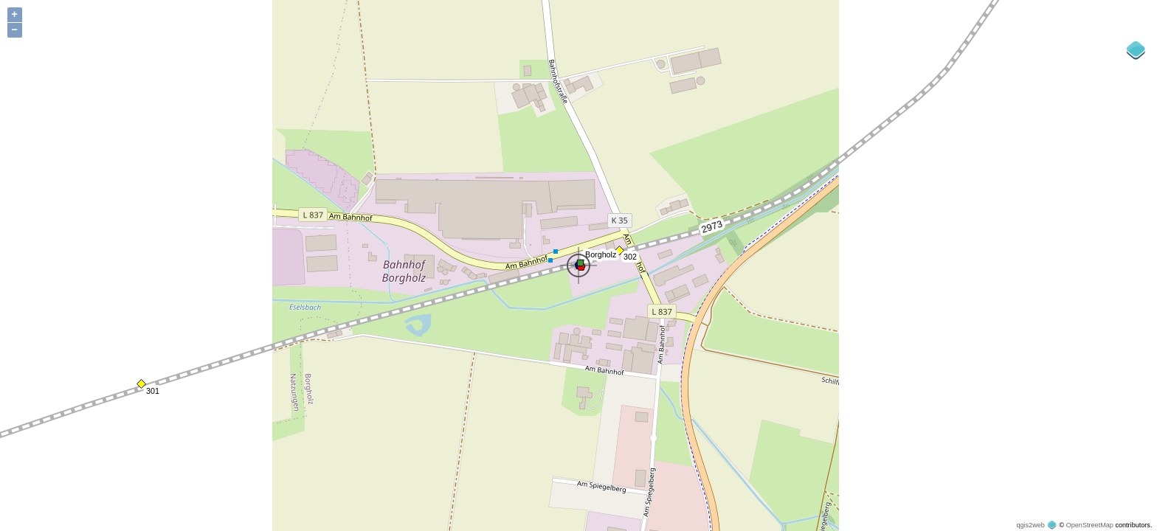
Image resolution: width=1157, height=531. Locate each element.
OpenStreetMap (1089, 525)
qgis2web (1030, 525)
